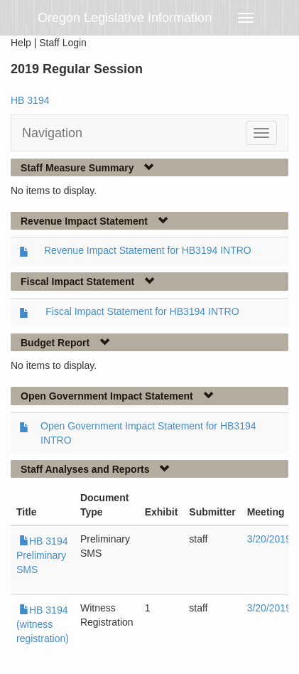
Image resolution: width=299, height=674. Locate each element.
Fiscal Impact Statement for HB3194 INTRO (142, 311)
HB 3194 (30, 100)
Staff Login (63, 42)
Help (21, 42)
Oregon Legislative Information (125, 18)
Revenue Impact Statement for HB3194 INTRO (147, 250)
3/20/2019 (269, 539)
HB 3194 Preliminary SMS (41, 555)
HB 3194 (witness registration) (42, 624)
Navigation (52, 133)
